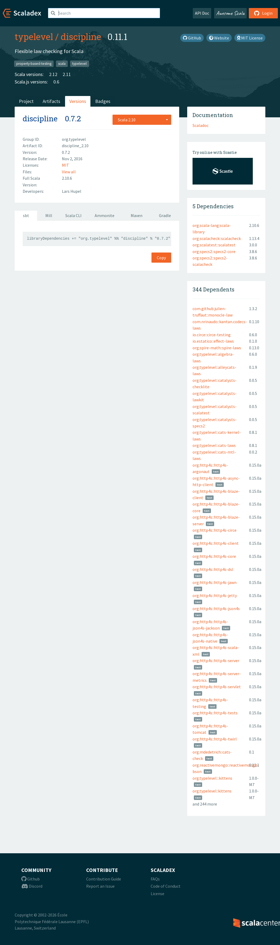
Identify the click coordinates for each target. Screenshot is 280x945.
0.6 (56, 82)
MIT (65, 165)
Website (219, 38)
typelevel (34, 36)
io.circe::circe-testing (212, 334)
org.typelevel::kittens (212, 791)
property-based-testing (33, 63)
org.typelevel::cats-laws (214, 445)
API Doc (202, 13)
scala (62, 63)
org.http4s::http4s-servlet (217, 686)
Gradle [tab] (165, 215)
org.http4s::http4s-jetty (215, 595)
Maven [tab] (136, 215)
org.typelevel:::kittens (212, 778)
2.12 (53, 74)
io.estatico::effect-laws (213, 341)
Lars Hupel (71, 191)
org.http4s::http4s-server (216, 660)
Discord (31, 886)
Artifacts (51, 101)
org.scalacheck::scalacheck (217, 238)
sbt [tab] (26, 215)
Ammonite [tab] (104, 215)
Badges (102, 101)
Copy (161, 257)
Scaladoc (201, 125)
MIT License (250, 38)
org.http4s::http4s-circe (215, 530)
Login (263, 13)
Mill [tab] (48, 215)
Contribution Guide (103, 879)
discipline (81, 36)
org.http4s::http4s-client (216, 543)
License (157, 893)
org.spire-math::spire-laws (217, 347)
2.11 (67, 74)
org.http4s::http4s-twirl (215, 739)
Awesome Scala (230, 13)
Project (26, 101)
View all (69, 171)
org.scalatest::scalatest (214, 244)
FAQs (155, 879)
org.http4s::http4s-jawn (215, 582)
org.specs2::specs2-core (214, 251)
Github (30, 879)
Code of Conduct (166, 886)
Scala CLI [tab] (73, 215)
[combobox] (142, 120)
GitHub (192, 38)
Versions (77, 101)
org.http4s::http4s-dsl (213, 569)
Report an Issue (100, 886)
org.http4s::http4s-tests (215, 712)
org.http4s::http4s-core (214, 556)
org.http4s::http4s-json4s (216, 608)
